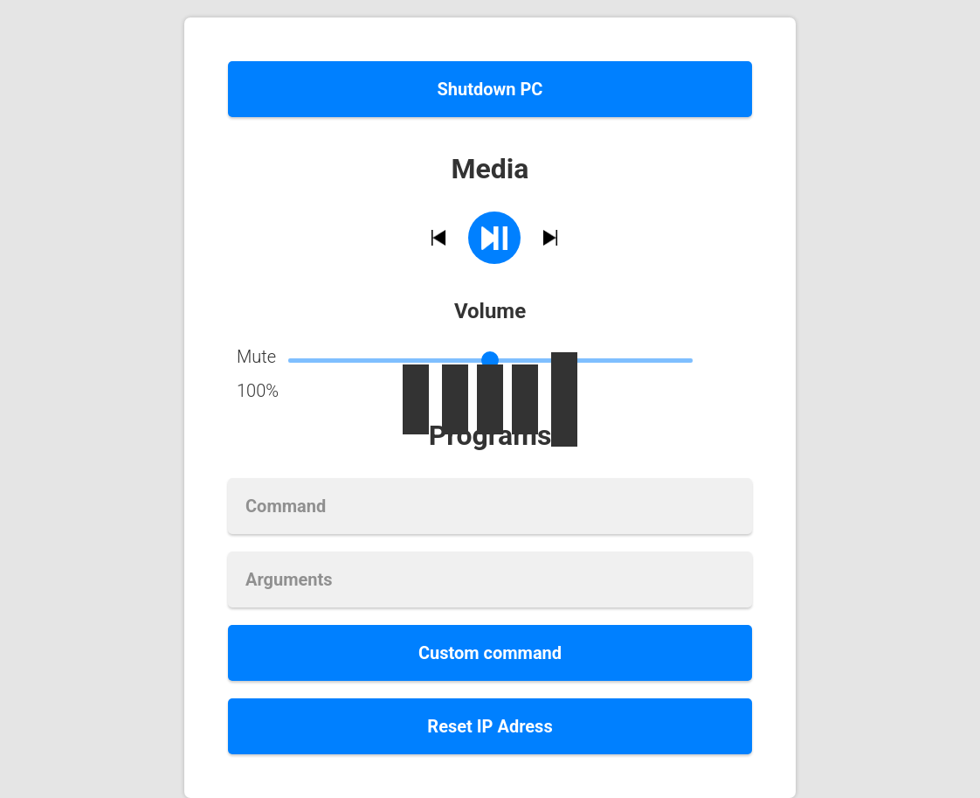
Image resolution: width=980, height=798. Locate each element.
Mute (256, 356)
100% (258, 390)
